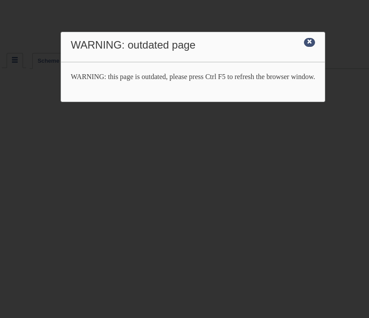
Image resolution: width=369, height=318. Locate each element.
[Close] (309, 42)
